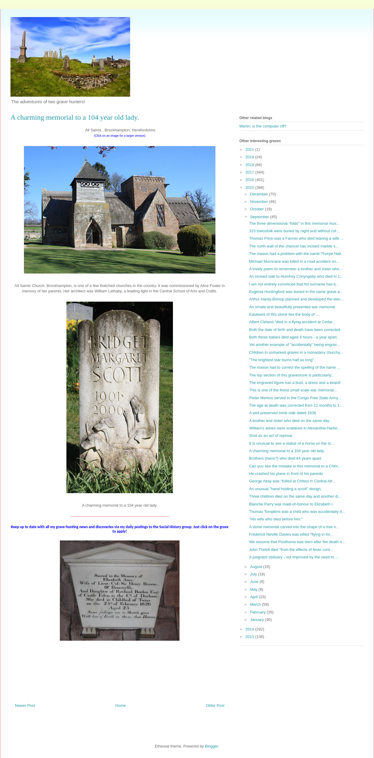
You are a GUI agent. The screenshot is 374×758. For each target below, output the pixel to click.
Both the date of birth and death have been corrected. (295, 329)
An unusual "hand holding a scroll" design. (285, 489)
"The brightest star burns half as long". (282, 360)
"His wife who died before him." (275, 519)
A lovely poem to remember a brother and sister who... (295, 269)
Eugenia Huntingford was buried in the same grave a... (296, 291)
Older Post (215, 705)
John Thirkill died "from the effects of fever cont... (291, 549)
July (254, 574)
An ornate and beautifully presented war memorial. (292, 307)
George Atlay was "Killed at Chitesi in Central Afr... (292, 481)
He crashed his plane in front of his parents (286, 473)
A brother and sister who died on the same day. (289, 420)
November (259, 201)
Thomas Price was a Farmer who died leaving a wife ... (296, 238)
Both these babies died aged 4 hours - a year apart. (293, 337)
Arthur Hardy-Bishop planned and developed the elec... (296, 299)
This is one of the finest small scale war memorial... (293, 390)
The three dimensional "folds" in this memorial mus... (294, 223)
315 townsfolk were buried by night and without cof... (294, 231)
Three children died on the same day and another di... (295, 496)
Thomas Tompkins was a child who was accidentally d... (297, 511)
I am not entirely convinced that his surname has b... (294, 284)
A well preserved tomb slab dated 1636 (282, 413)
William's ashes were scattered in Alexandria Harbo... (294, 428)
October (257, 209)
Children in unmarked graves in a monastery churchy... (296, 352)
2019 (250, 157)
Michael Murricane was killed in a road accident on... (294, 261)
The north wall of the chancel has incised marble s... (293, 246)
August (256, 566)
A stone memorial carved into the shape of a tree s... (294, 527)
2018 (250, 164)
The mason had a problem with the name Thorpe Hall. (295, 253)
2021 (250, 149)
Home (120, 705)
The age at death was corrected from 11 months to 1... (296, 405)
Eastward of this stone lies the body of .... (284, 314)
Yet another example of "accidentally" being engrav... (294, 344)
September (260, 217)
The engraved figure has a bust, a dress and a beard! (294, 382)
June (255, 581)
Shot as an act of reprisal (270, 435)
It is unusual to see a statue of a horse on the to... (291, 443)
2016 (250, 179)
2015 (250, 187)
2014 (250, 629)
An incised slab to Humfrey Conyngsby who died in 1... (296, 276)
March (256, 604)
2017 (250, 172)
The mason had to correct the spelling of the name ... (294, 367)
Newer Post (25, 705)
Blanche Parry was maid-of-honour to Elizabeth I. (291, 504)
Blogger (211, 746)
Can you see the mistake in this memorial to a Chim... (295, 466)
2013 (250, 636)
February (258, 612)
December (259, 194)
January (257, 619)
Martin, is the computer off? (262, 126)
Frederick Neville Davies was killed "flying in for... (291, 534)
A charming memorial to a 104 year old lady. (287, 451)
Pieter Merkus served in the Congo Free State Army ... (295, 398)
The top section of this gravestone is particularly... (291, 375)
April (254, 597)
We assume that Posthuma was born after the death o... (297, 542)
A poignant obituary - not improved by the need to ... (293, 557)
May (254, 589)
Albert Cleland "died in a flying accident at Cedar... (292, 322)
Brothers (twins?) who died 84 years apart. (285, 458)
